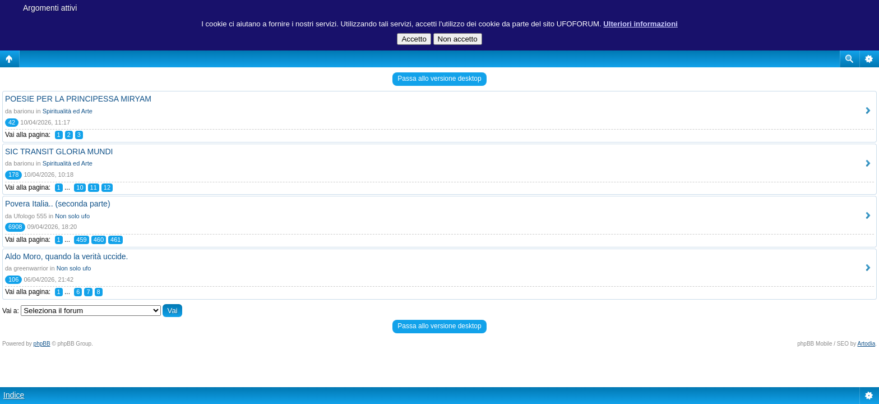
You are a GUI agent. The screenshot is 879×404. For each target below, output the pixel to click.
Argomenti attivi (50, 7)
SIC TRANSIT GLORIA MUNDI (59, 151)
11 (93, 187)
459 (81, 239)
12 (107, 187)
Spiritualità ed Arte (67, 111)
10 (79, 187)
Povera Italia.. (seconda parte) (57, 203)
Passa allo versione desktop (439, 78)
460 (99, 239)
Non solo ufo (72, 216)
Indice (13, 395)
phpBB (42, 344)
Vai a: (10, 311)
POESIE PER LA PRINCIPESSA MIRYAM (78, 98)
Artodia (867, 344)
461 (115, 239)
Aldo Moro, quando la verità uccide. (66, 256)
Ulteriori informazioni (640, 24)
